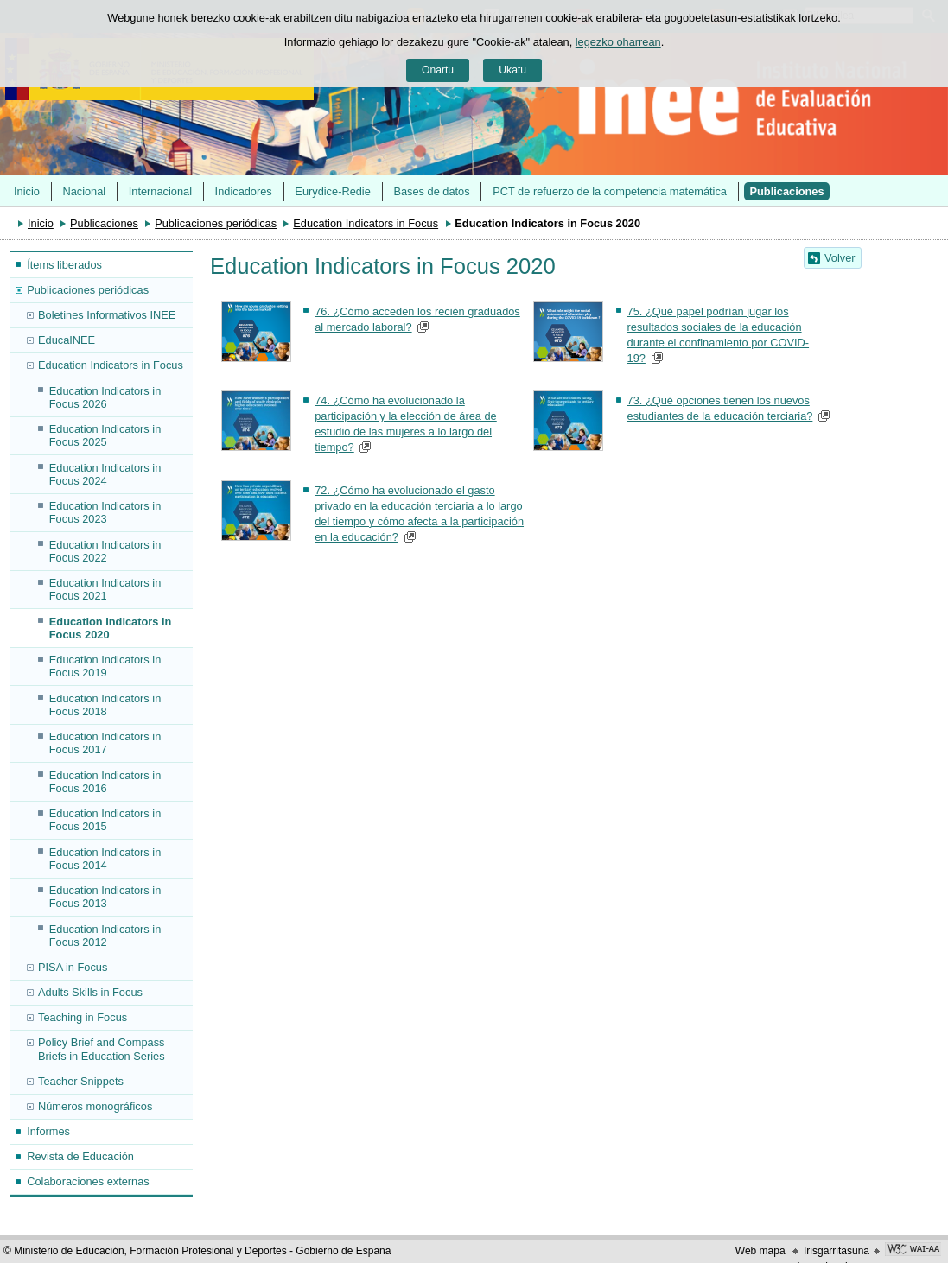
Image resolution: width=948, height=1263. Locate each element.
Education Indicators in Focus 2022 (105, 551)
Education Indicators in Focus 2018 (105, 705)
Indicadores (243, 191)
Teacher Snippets (81, 1081)
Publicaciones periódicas (216, 223)
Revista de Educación (80, 1156)
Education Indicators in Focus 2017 (105, 743)
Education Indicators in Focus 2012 (105, 936)
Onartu (438, 70)
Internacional (160, 191)
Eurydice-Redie (333, 191)
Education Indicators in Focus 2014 (105, 859)
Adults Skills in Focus (90, 992)
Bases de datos (431, 191)
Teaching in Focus (82, 1017)
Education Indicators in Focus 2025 (105, 435)
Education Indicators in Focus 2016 (105, 782)
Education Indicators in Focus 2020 (110, 628)
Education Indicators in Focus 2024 (105, 474)
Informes (48, 1131)
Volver (840, 257)
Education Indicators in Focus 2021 (105, 589)
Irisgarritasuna (836, 1251)
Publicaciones (787, 191)
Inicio (27, 191)
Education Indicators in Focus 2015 (105, 820)
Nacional (83, 191)
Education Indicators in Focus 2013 (105, 897)
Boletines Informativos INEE (106, 314)
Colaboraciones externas (88, 1181)
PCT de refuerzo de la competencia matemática (610, 191)
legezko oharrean (618, 41)
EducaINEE (66, 339)
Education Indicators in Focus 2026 (105, 397)
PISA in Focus (72, 967)
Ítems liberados (64, 264)
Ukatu (512, 70)
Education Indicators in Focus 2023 (105, 512)
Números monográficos (95, 1106)
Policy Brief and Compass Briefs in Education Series (101, 1049)
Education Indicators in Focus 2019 (105, 666)
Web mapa (760, 1251)
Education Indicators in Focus (365, 223)
